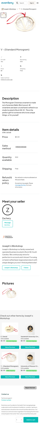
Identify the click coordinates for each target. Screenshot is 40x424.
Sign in (32, 3)
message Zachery (20, 185)
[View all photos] (23, 28)
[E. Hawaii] (10, 335)
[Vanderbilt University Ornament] (30, 335)
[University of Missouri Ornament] (30, 365)
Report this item (30, 387)
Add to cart (30, 420)
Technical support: (10, 399)
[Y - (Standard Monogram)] (10, 365)
